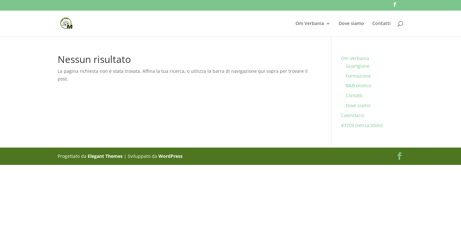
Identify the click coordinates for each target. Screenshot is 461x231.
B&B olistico (358, 85)
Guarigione (357, 66)
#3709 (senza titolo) (362, 125)
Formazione (358, 76)
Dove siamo (351, 23)
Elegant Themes (105, 156)
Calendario (352, 115)
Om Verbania (309, 23)
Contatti (381, 23)
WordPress (170, 156)
